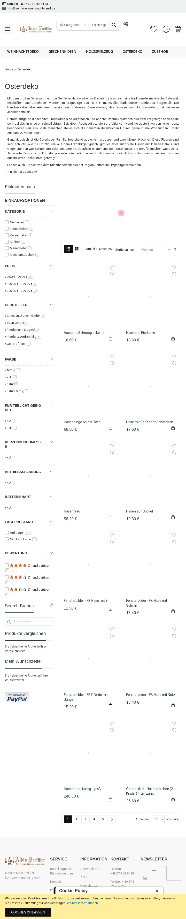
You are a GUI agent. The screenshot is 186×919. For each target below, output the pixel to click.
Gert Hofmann (19, 344)
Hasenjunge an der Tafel (82, 422)
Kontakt (12, 4)
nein (12, 427)
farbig (14, 370)
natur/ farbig (17, 391)
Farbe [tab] (10, 359)
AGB (83, 877)
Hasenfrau (72, 511)
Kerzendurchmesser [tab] (24, 444)
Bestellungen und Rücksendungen (62, 871)
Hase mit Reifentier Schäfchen (149, 422)
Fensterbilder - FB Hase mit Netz (150, 695)
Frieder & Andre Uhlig (24, 337)
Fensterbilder (21, 229)
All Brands (51, 605)
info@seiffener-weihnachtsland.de (31, 8)
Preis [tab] (10, 266)
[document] (93, 906)
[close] (157, 891)
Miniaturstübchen (24, 254)
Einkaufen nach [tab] (20, 186)
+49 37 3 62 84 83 (36, 4)
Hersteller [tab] (16, 305)
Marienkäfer (20, 248)
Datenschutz (89, 869)
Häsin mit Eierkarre (140, 333)
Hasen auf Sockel (139, 511)
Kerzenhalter (21, 235)
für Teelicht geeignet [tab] (23, 408)
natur (12, 384)
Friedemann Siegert (23, 329)
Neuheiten (19, 222)
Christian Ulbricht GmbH (26, 315)
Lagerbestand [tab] (19, 522)
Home (9, 69)
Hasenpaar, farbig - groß (82, 789)
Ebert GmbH (17, 322)
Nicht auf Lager (23, 539)
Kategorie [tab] (15, 211)
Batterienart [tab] (18, 497)
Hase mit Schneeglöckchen (84, 333)
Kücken (17, 242)
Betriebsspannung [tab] (23, 472)
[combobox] (104, 25)
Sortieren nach (125, 249)
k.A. (12, 377)
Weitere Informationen (82, 903)
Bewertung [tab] (16, 553)
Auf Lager (20, 533)
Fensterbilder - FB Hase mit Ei (86, 601)
